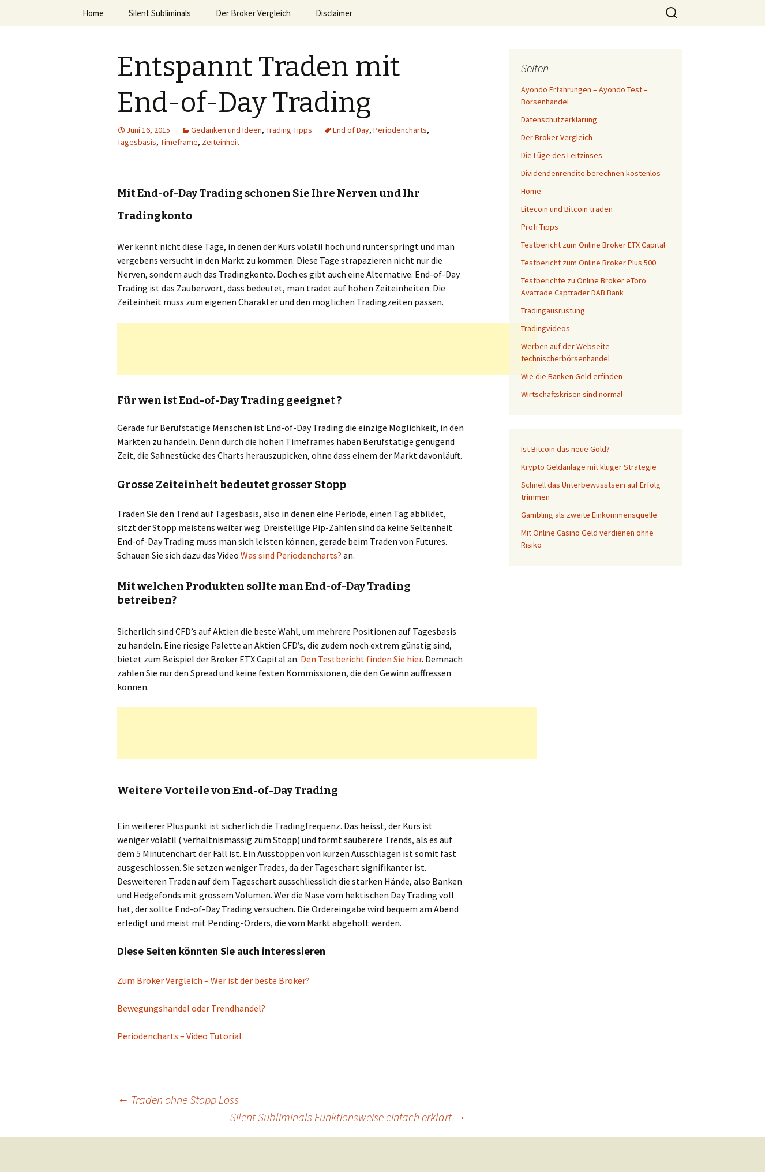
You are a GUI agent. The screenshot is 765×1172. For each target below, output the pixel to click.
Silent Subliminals (160, 13)
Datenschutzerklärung (559, 119)
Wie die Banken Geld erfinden (571, 376)
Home (93, 13)
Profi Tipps (539, 227)
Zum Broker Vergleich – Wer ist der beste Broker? (213, 980)
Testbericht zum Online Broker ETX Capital (593, 244)
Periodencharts (400, 130)
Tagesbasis (136, 142)
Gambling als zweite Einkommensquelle (589, 515)
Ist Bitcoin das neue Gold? (565, 449)
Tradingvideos (545, 328)
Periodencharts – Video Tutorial (179, 1036)
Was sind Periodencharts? (291, 555)
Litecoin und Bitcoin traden (567, 209)
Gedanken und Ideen (226, 130)
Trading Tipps (289, 130)
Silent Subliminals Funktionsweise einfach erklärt (348, 1117)
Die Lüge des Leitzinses (561, 155)
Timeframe (179, 142)
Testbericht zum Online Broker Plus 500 (588, 262)
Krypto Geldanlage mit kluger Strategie (589, 467)
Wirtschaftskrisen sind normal (571, 394)
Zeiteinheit (220, 142)
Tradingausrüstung (553, 310)
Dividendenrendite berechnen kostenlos (591, 173)
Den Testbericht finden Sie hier (361, 659)
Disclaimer (334, 13)
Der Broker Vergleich (253, 13)
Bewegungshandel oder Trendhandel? (191, 1008)
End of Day (351, 130)
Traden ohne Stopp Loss (178, 1099)
